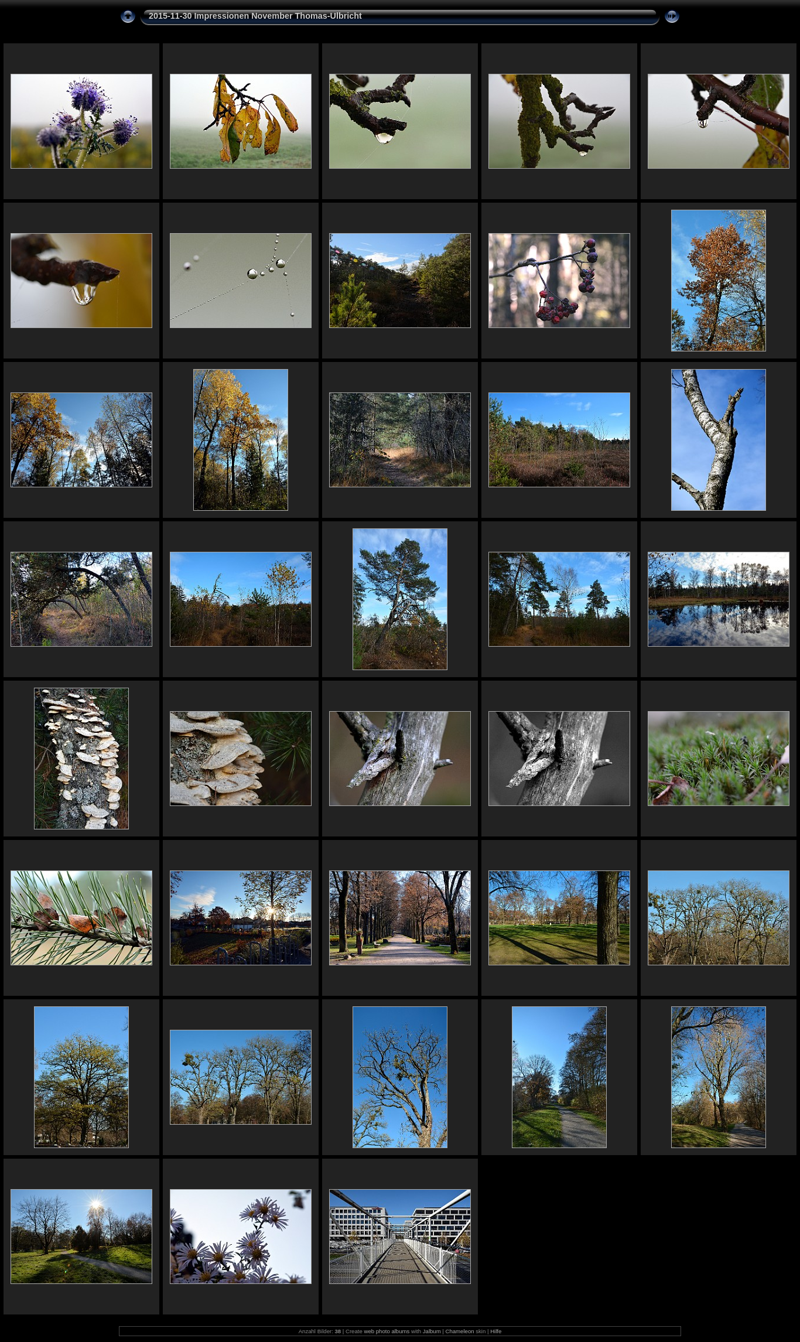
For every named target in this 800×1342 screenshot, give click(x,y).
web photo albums (386, 1331)
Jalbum (432, 1331)
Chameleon (460, 1331)
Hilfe (495, 1331)
